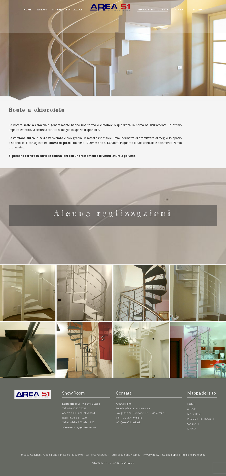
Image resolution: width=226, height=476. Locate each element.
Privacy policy (151, 454)
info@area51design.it (128, 422)
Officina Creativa (124, 463)
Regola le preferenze (193, 454)
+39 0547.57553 (76, 408)
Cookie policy (170, 454)
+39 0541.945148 (132, 417)
